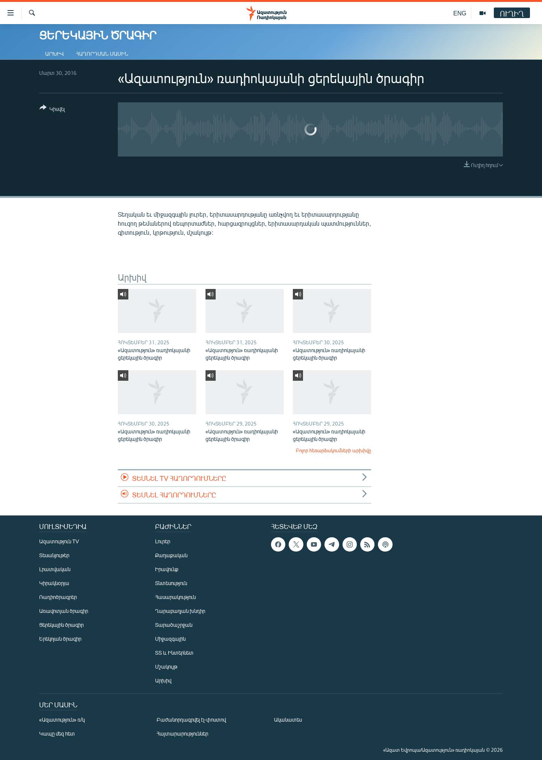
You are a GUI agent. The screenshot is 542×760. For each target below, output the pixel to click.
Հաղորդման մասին (102, 53)
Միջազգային (170, 638)
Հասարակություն (175, 597)
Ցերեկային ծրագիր (61, 625)
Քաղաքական (171, 555)
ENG (459, 13)
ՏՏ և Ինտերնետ (174, 652)
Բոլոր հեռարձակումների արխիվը (333, 450)
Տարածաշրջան (173, 625)
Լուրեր (162, 541)
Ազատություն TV (59, 541)
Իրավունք (166, 569)
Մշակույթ (166, 666)
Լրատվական (54, 569)
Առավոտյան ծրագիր (63, 611)
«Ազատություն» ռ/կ (62, 719)
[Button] (52, 109)
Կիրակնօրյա (54, 583)
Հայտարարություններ (182, 733)
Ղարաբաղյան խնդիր (180, 611)
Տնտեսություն (171, 583)
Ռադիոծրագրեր (58, 597)
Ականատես (288, 719)
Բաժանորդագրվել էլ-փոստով (191, 719)
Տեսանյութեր (54, 555)
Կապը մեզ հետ (57, 733)
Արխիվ (54, 53)
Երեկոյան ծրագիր (60, 638)
